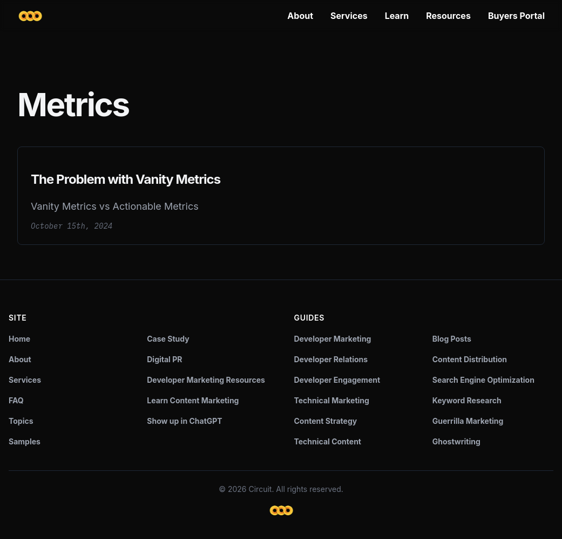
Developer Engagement (337, 379)
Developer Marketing (332, 338)
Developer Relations (331, 359)
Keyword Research (467, 400)
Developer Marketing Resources (206, 379)
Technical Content (328, 441)
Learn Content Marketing (193, 400)
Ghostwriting (456, 441)
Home (19, 338)
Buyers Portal (516, 15)
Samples (24, 441)
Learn (397, 15)
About (300, 15)
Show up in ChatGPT (184, 420)
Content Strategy (325, 420)
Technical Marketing (331, 400)
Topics (21, 420)
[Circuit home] (30, 16)
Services (349, 15)
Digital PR (164, 359)
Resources (448, 15)
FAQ (16, 400)
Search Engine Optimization (483, 379)
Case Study (168, 338)
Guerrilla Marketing (468, 420)
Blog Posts (451, 338)
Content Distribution (469, 359)
